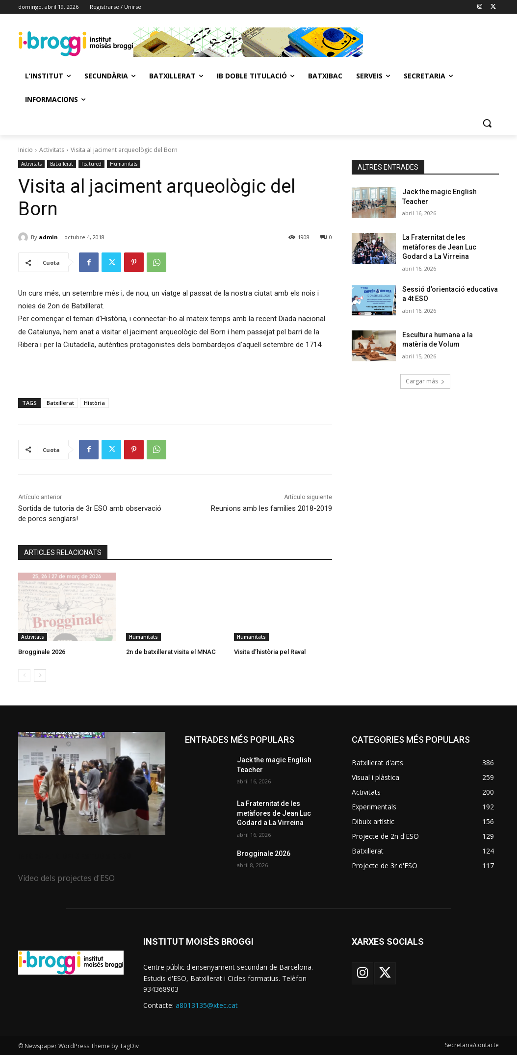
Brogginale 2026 (41, 651)
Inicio (25, 150)
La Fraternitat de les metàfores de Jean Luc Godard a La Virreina (439, 246)
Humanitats (123, 164)
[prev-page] (24, 675)
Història (94, 402)
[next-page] (40, 675)
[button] (487, 123)
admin (48, 237)
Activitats (51, 150)
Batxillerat (61, 164)
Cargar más (425, 381)
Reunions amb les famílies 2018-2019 (271, 508)
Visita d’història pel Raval (270, 651)
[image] (91, 783)
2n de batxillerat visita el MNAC (171, 651)
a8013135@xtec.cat (207, 1005)
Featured (91, 164)
